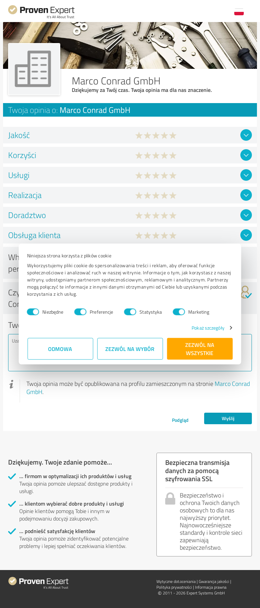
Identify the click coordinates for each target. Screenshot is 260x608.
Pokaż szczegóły (207, 328)
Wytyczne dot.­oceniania (176, 581)
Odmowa (60, 349)
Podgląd (180, 420)
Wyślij (228, 418)
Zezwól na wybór (130, 349)
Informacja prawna (210, 587)
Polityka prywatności (174, 587)
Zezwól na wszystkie (199, 349)
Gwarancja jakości (214, 581)
